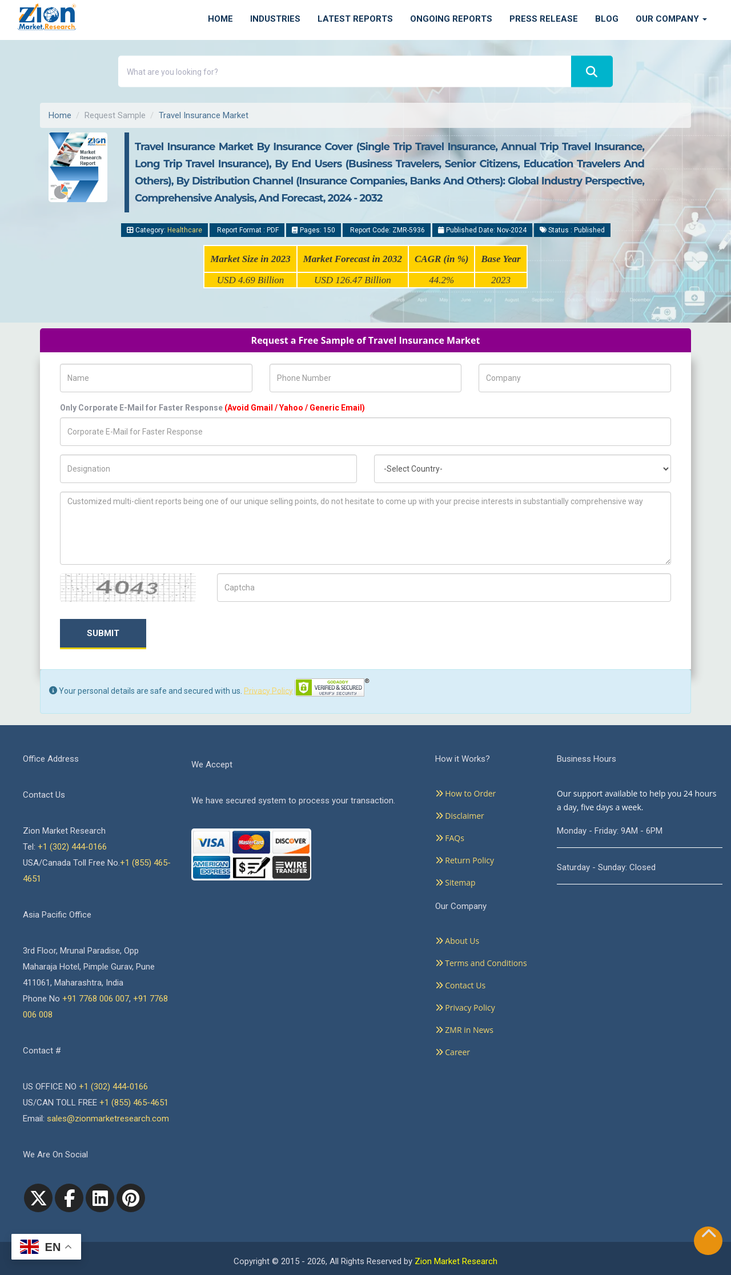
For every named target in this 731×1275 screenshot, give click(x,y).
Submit (103, 633)
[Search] (592, 71)
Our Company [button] (671, 19)
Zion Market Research (456, 1261)
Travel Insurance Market (203, 115)
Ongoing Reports (451, 19)
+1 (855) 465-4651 (133, 1102)
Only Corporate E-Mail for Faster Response (212, 407)
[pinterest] (131, 1198)
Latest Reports (355, 19)
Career (452, 1052)
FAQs (449, 837)
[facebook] (69, 1198)
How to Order (465, 793)
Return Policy (464, 860)
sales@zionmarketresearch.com (108, 1118)
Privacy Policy (268, 690)
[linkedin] (100, 1198)
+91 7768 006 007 (95, 999)
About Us (457, 940)
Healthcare (184, 230)
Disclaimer (459, 815)
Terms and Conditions (481, 963)
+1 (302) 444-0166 (72, 847)
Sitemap (455, 882)
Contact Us (460, 985)
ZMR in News (464, 1029)
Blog (606, 19)
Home (220, 19)
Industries (275, 19)
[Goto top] (708, 1235)
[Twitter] (38, 1198)
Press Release (543, 19)
